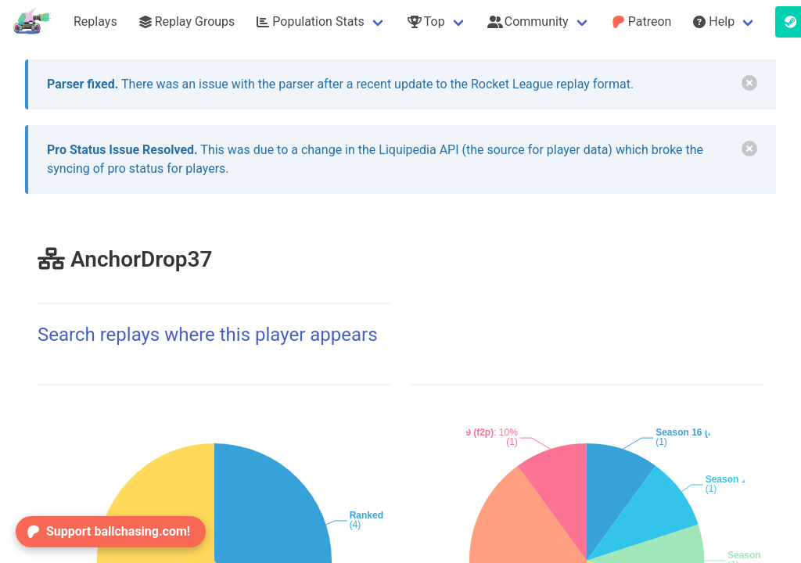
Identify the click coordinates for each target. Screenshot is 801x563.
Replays (95, 21)
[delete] (749, 83)
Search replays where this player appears (208, 335)
